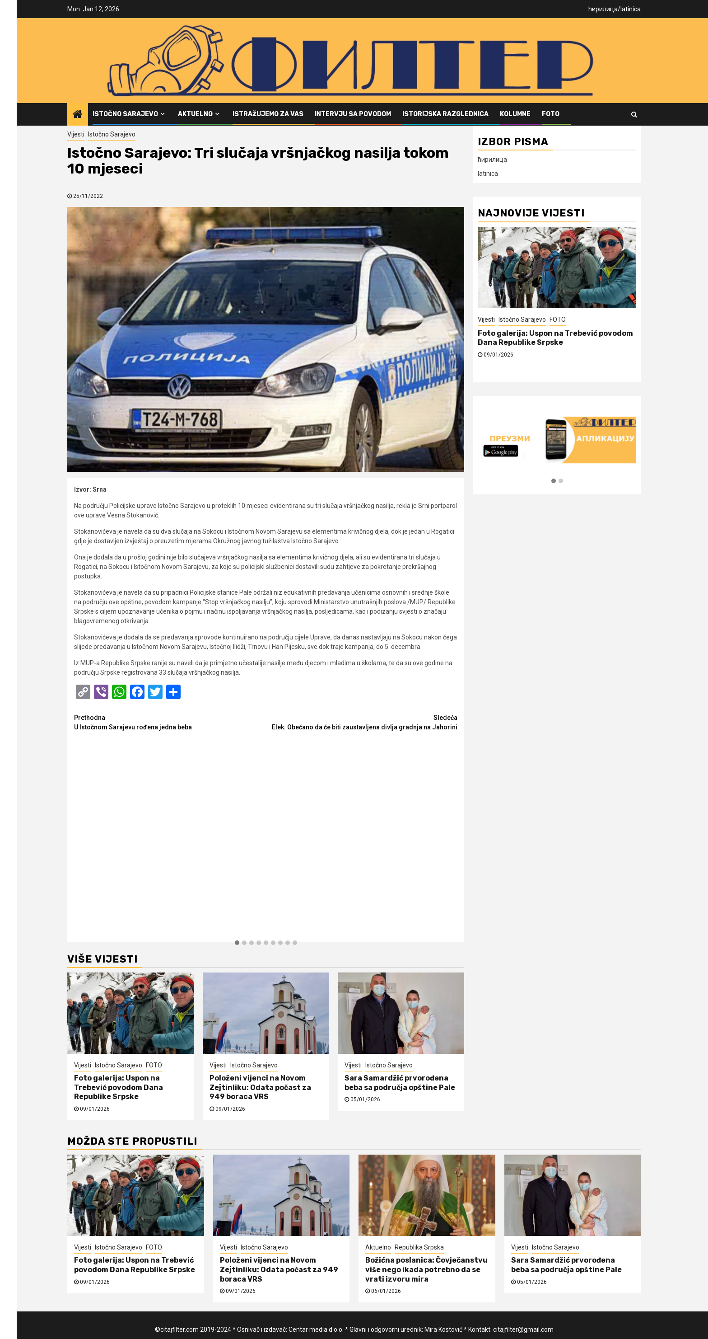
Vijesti (75, 134)
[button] (237, 943)
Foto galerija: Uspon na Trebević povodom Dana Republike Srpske (118, 1087)
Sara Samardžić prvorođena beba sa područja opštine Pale (400, 1083)
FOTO (550, 114)
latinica (630, 9)
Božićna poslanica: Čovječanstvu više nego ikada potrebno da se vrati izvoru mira (426, 1269)
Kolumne (515, 114)
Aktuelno (195, 114)
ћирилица (603, 9)
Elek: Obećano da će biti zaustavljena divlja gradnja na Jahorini (362, 722)
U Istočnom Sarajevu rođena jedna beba (170, 722)
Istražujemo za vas (268, 114)
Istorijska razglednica (445, 114)
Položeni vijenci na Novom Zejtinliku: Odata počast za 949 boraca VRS (260, 1087)
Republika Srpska (419, 1247)
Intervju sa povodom (353, 114)
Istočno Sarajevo (125, 114)
